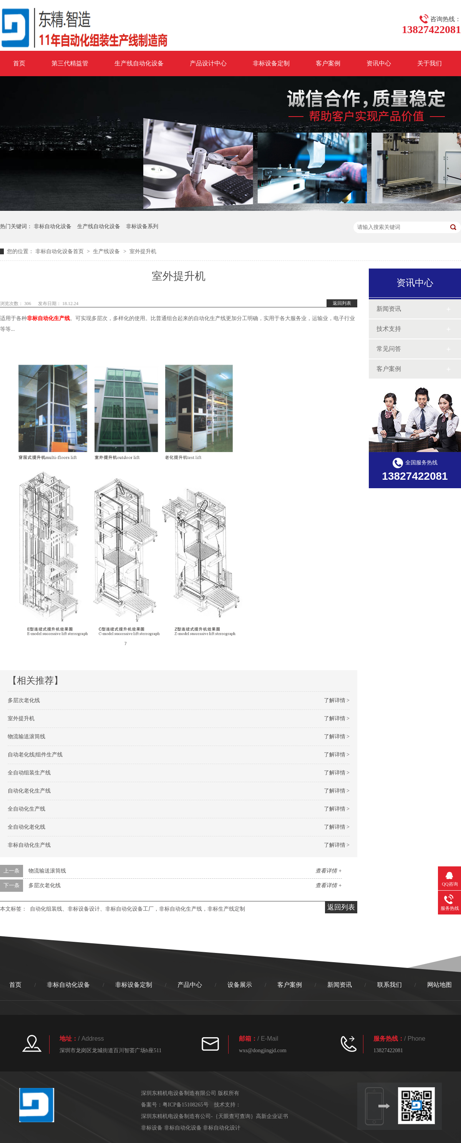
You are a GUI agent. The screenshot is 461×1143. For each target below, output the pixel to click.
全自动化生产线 (26, 809)
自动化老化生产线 (29, 791)
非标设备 (152, 1128)
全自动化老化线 (26, 827)
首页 (19, 63)
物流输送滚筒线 (26, 736)
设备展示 (239, 984)
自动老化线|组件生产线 (35, 755)
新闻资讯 (388, 308)
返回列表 (342, 303)
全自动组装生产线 (29, 773)
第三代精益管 (69, 63)
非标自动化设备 (52, 226)
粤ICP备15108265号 (186, 1105)
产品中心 (189, 984)
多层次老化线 (24, 700)
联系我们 (389, 984)
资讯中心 (378, 63)
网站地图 (439, 984)
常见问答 (388, 348)
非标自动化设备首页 (59, 251)
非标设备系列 (142, 226)
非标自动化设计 (221, 1128)
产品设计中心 (208, 63)
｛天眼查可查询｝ (234, 1116)
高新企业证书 (272, 1116)
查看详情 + (328, 871)
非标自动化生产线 (48, 318)
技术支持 (388, 328)
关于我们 (429, 63)
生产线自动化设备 (139, 63)
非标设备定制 (271, 63)
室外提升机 (21, 718)
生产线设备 (106, 251)
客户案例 (328, 63)
